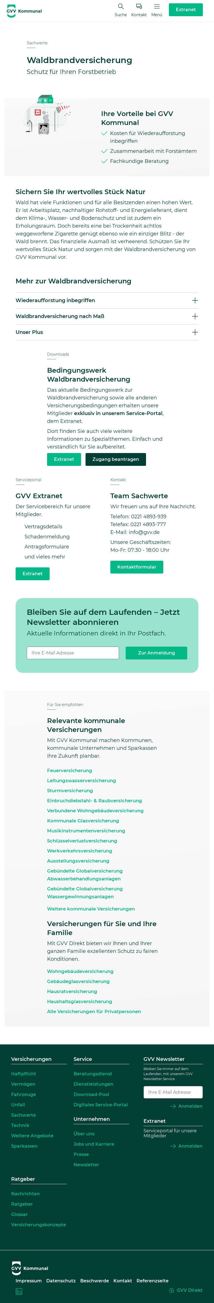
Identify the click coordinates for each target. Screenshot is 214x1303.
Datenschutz (61, 1276)
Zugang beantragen (116, 459)
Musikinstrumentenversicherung (89, 826)
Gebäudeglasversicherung (80, 977)
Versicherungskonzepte (38, 1220)
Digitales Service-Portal (101, 1100)
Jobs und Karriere (94, 1139)
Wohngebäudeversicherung (83, 967)
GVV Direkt (186, 1286)
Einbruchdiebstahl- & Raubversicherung (98, 796)
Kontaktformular (136, 567)
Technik (20, 1121)
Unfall (18, 1100)
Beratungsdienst (93, 1069)
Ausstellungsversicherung (80, 856)
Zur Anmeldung (156, 653)
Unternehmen (92, 1115)
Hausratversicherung (74, 987)
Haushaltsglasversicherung (81, 997)
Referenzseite (153, 1276)
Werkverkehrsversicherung (81, 846)
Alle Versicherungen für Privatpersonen (97, 1007)
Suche (121, 10)
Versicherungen (31, 1055)
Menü (156, 10)
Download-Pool (91, 1090)
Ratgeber (23, 1175)
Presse (81, 1150)
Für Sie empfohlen (65, 700)
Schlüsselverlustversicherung (84, 836)
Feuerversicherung (71, 766)
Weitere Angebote (32, 1131)
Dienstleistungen (93, 1079)
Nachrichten (25, 1189)
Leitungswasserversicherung (84, 776)
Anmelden (186, 1102)
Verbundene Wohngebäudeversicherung (99, 806)
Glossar (19, 1210)
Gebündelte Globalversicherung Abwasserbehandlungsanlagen (87, 870)
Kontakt (139, 10)
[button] (107, 300)
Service (83, 1055)
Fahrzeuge (23, 1090)
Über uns (84, 1129)
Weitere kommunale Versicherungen (94, 904)
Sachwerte (37, 42)
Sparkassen (24, 1141)
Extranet (64, 459)
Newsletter (86, 1160)
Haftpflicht (23, 1069)
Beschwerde (94, 1276)
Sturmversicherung (72, 786)
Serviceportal (29, 479)
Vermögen (23, 1079)
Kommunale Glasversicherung (86, 816)
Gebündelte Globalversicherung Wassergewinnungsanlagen (87, 888)
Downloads (58, 354)
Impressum (29, 1276)
